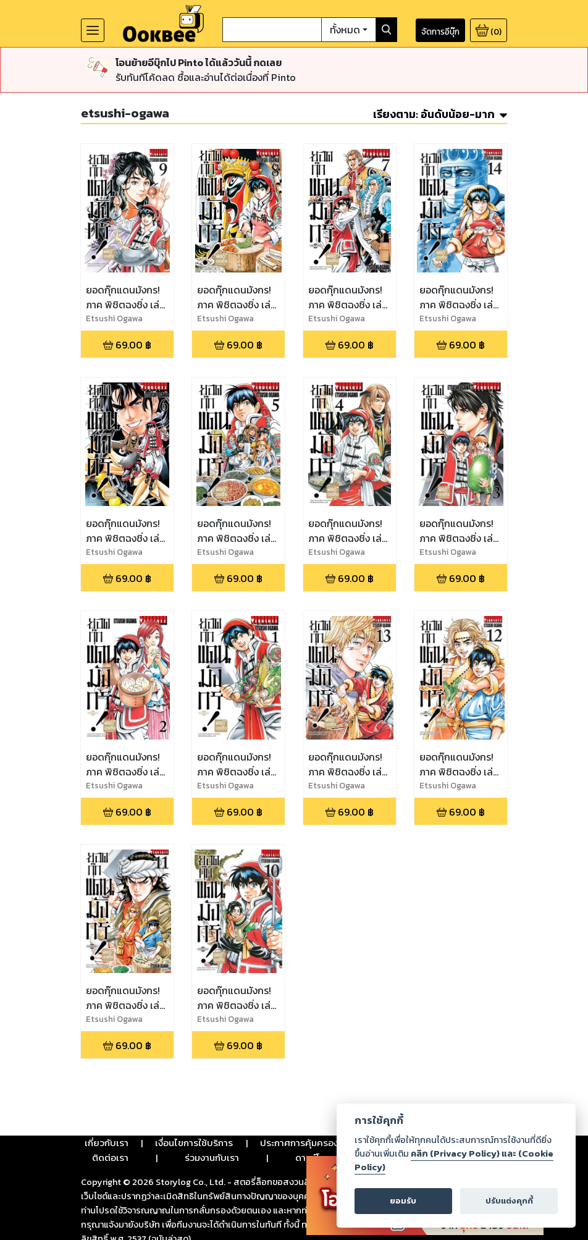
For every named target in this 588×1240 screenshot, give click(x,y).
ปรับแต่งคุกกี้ (509, 1201)
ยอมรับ (403, 1201)
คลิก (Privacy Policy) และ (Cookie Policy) (454, 1160)
